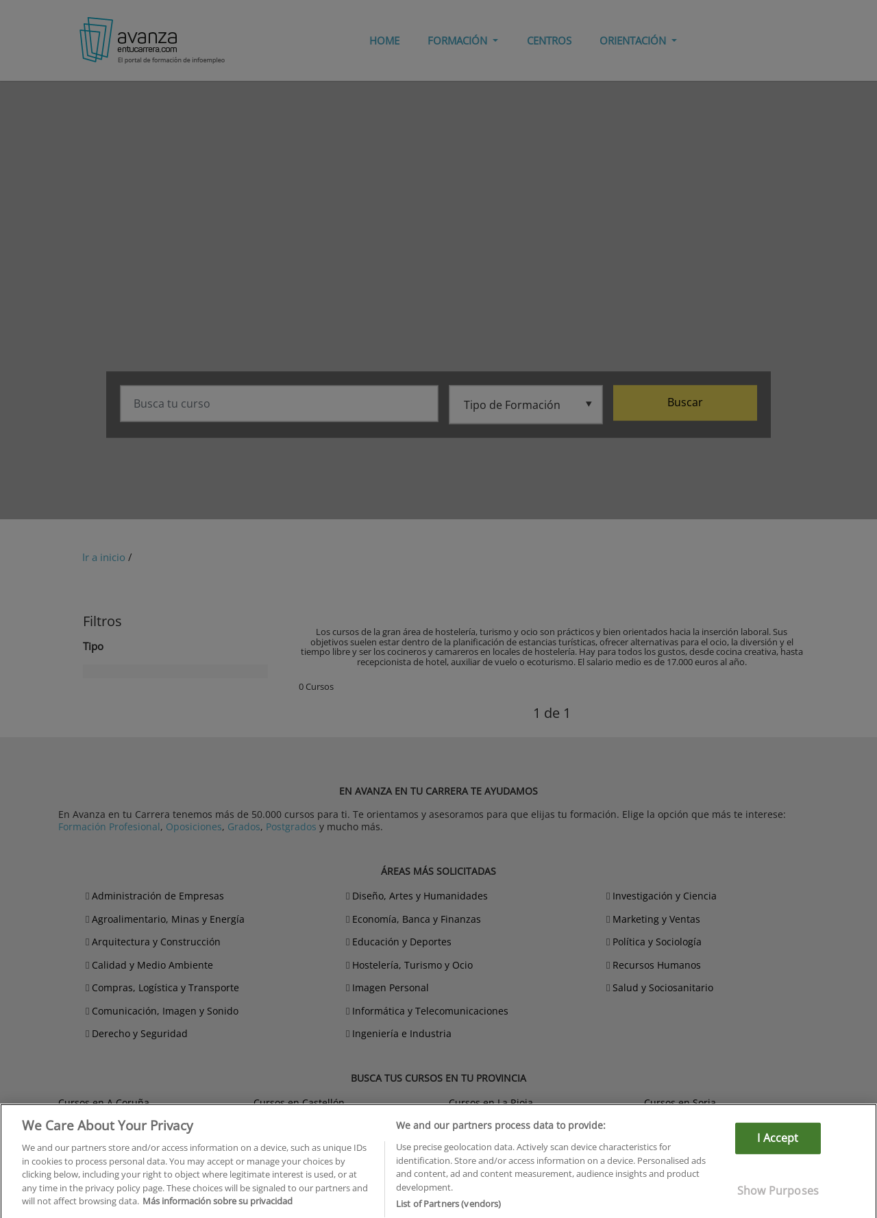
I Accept (777, 1157)
